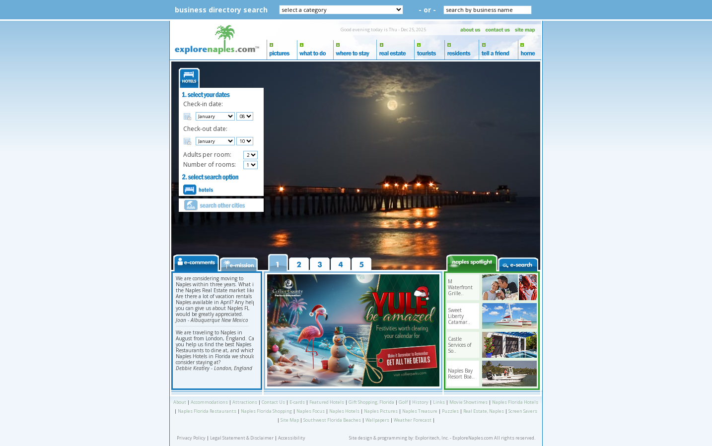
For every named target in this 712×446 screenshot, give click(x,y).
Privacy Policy (191, 438)
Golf (403, 402)
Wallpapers (377, 420)
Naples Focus (310, 411)
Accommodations (209, 402)
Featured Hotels (326, 402)
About (179, 402)
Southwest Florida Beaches (332, 420)
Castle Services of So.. (459, 344)
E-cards (297, 402)
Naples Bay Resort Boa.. (461, 373)
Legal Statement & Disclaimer (242, 438)
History (420, 402)
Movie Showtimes (468, 402)
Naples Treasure (419, 411)
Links (439, 402)
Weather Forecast (412, 420)
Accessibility (291, 438)
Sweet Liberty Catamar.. (459, 316)
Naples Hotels (344, 411)
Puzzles (450, 411)
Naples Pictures (381, 411)
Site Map (290, 420)
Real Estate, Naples (483, 411)
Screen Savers (522, 411)
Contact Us (273, 402)
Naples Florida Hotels (515, 402)
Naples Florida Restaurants (207, 411)
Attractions (244, 402)
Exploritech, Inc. (432, 438)
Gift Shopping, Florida (371, 402)
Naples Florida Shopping (266, 411)
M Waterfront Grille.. (460, 287)
